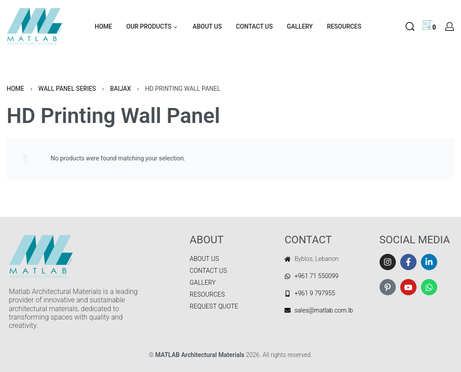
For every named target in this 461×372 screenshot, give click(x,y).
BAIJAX (120, 88)
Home (15, 88)
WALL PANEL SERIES (67, 88)
